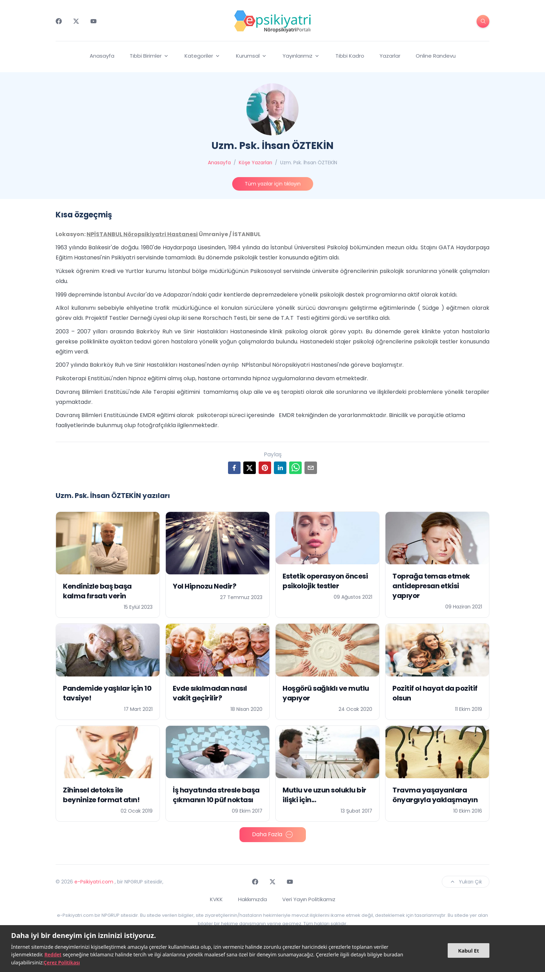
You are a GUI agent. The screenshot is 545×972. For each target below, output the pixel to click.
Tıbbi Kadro (349, 55)
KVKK (216, 899)
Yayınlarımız (301, 55)
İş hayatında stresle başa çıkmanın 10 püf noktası (216, 795)
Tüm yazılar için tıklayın (273, 183)
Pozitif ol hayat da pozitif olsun (435, 693)
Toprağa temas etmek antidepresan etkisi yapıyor (431, 585)
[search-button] (483, 21)
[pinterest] (265, 468)
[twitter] (249, 468)
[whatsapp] (295, 468)
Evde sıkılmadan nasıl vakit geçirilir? (210, 693)
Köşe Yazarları (255, 162)
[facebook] (234, 468)
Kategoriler (203, 55)
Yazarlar (390, 55)
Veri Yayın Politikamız (308, 899)
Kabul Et (468, 950)
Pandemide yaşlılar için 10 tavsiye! (107, 693)
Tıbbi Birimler (149, 55)
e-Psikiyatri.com (93, 881)
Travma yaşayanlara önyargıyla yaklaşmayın (435, 795)
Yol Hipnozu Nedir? (204, 586)
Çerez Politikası (62, 962)
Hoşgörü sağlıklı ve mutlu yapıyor (326, 693)
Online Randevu (436, 55)
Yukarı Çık (465, 881)
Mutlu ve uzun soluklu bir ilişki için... (324, 795)
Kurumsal (251, 55)
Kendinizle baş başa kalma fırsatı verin (97, 591)
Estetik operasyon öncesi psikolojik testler (325, 581)
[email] (310, 468)
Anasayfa (102, 55)
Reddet (53, 954)
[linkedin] (280, 468)
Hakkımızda (252, 899)
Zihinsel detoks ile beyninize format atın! (101, 795)
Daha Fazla (272, 834)
